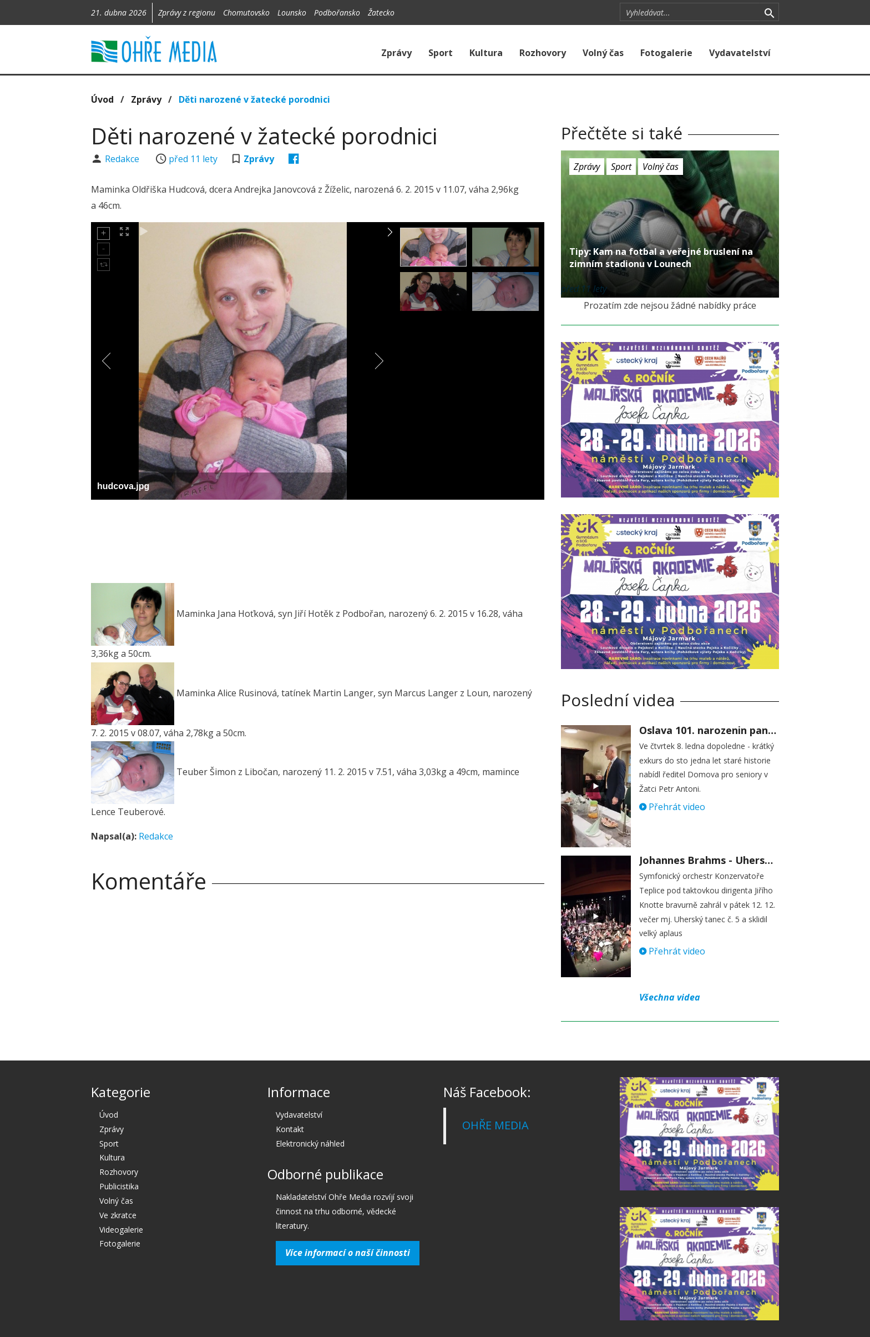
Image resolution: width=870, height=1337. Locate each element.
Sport (440, 53)
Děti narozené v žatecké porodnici (254, 99)
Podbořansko (337, 12)
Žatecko (381, 12)
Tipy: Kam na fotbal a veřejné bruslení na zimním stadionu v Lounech (661, 257)
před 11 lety (193, 159)
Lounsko (291, 12)
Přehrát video (672, 807)
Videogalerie (121, 1229)
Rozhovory (542, 53)
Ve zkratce (117, 1215)
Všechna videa (669, 997)
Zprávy (396, 53)
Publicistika (119, 1186)
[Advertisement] (317, 539)
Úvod (102, 99)
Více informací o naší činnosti (347, 1252)
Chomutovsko (246, 12)
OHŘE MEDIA (495, 1125)
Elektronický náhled (310, 1143)
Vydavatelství (740, 53)
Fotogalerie (666, 53)
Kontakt (290, 1129)
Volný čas (603, 53)
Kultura (486, 53)
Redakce (123, 159)
